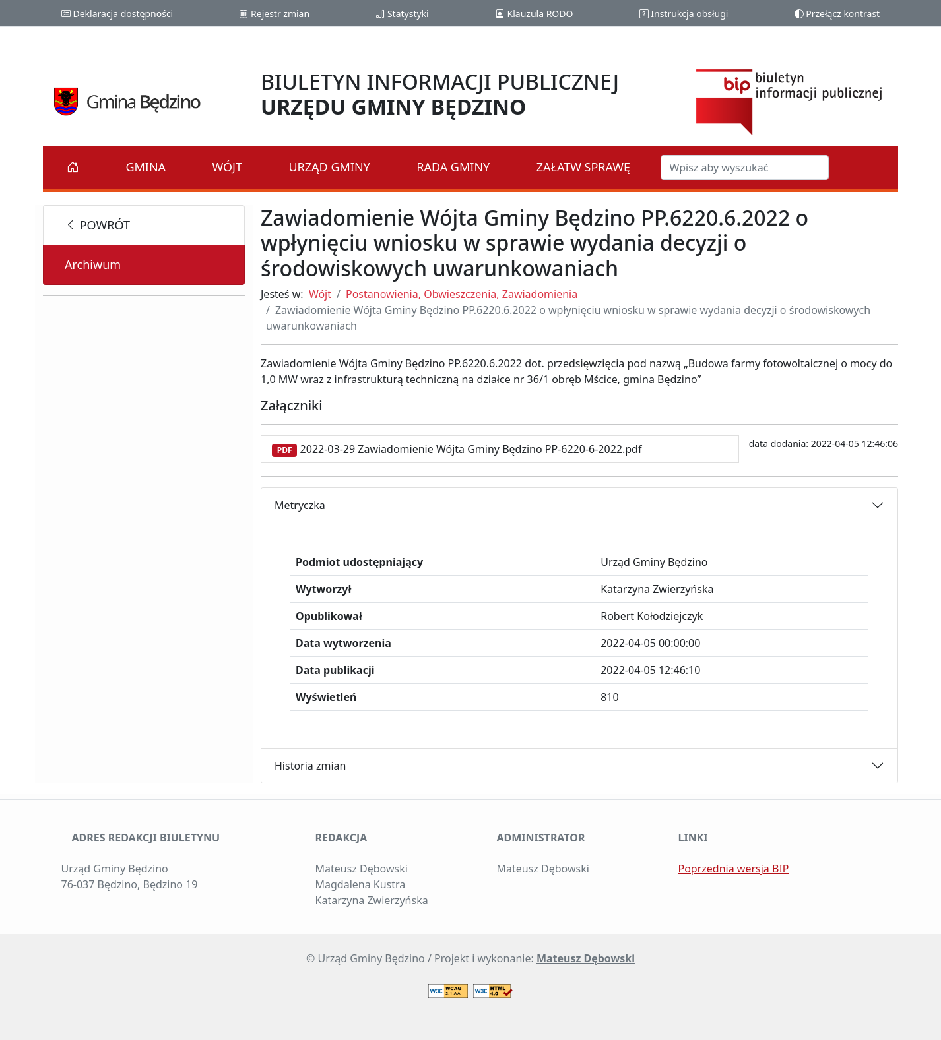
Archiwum (93, 264)
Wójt (227, 167)
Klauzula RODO (534, 13)
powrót (97, 225)
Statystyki (401, 13)
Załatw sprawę (583, 167)
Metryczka (300, 505)
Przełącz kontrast (837, 13)
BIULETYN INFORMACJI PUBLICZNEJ (440, 94)
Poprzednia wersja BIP (733, 868)
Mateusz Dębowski (585, 958)
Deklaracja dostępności (117, 13)
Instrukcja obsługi (684, 13)
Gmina (145, 167)
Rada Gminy (453, 167)
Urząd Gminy (329, 167)
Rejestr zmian (274, 13)
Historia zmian (310, 765)
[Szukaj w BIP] (745, 167)
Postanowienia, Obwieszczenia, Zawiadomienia (461, 294)
